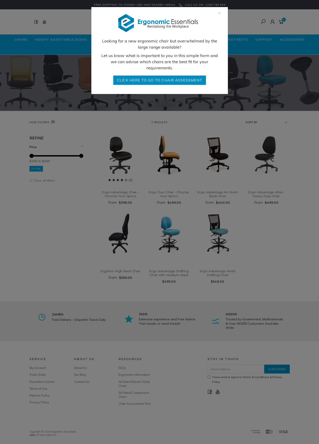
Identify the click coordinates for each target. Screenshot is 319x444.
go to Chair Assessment (159, 80)
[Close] (219, 12)
